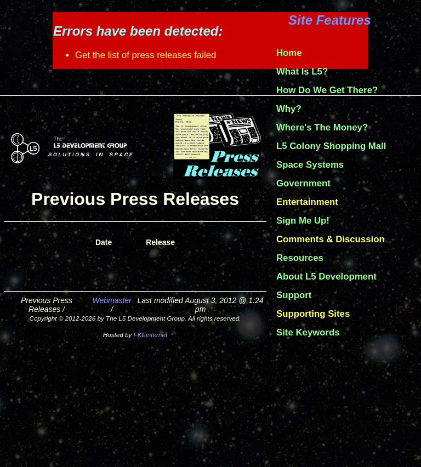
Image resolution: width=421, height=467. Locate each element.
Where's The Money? (322, 127)
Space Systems (310, 165)
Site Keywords (308, 332)
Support (293, 295)
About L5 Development (326, 276)
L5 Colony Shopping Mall (331, 146)
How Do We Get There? (327, 90)
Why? (288, 109)
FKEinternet (151, 334)
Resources (299, 258)
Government (303, 183)
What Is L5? (302, 71)
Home (289, 53)
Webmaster (111, 300)
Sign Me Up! (302, 220)
